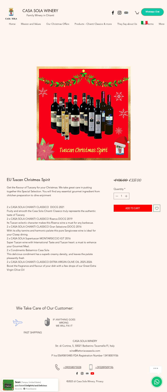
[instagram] (119, 12)
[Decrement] (116, 196)
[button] (137, 12)
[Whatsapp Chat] (152, 12)
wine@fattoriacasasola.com (85, 350)
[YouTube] (92, 373)
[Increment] (126, 196)
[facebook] (112, 12)
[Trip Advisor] (126, 12)
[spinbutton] (121, 196)
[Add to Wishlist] (156, 208)
